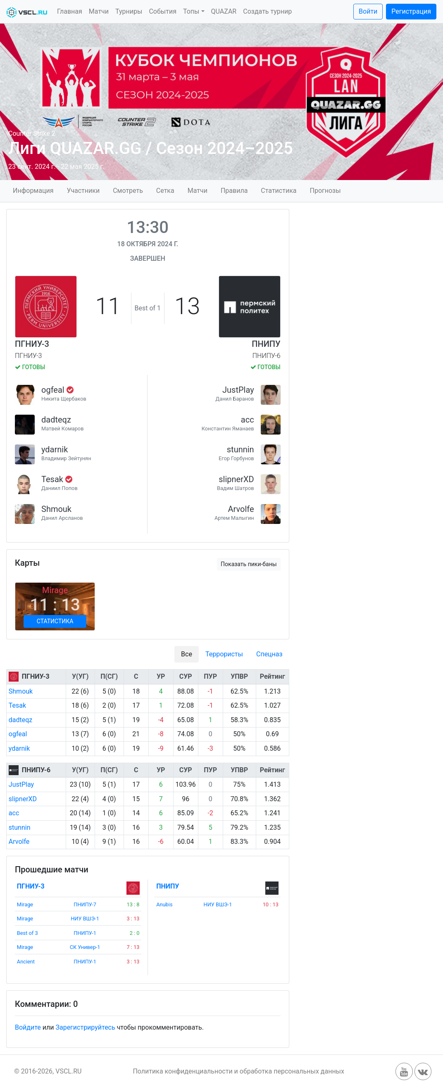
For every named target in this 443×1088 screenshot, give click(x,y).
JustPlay (238, 390)
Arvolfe (241, 509)
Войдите (28, 1027)
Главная (69, 11)
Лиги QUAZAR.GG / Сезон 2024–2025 (150, 148)
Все (186, 654)
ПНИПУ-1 (85, 933)
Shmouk (56, 509)
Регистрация (411, 11)
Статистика (278, 191)
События (162, 11)
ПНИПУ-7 (85, 904)
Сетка (165, 191)
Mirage (25, 904)
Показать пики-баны (249, 564)
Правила (234, 191)
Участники (83, 191)
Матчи (99, 11)
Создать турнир (267, 11)
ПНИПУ (266, 344)
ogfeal (54, 390)
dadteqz (56, 420)
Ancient (26, 961)
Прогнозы (325, 191)
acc (247, 420)
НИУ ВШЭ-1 (85, 918)
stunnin (240, 449)
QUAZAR (224, 11)
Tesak (53, 479)
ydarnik (54, 449)
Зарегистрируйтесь (85, 1027)
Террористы (224, 654)
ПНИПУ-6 (36, 770)
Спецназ (269, 654)
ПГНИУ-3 (32, 344)
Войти (368, 11)
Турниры (128, 11)
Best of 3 (27, 933)
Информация (33, 191)
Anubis (164, 904)
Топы (191, 11)
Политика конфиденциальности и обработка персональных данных (238, 1071)
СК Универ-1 (85, 947)
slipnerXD (236, 479)
